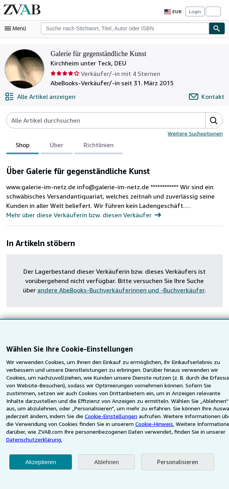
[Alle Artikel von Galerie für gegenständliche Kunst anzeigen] (39, 96)
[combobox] (125, 28)
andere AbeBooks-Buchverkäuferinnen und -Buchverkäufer (114, 290)
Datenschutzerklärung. (180, 439)
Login (195, 11)
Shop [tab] (22, 146)
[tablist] (64, 146)
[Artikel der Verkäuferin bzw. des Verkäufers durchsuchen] (98, 120)
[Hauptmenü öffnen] (17, 28)
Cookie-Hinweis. (80, 431)
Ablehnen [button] (106, 462)
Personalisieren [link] (177, 462)
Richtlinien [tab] (98, 146)
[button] (213, 120)
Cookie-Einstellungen (40, 423)
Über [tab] (57, 146)
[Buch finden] (217, 28)
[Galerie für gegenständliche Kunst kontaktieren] (207, 96)
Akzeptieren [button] (40, 462)
